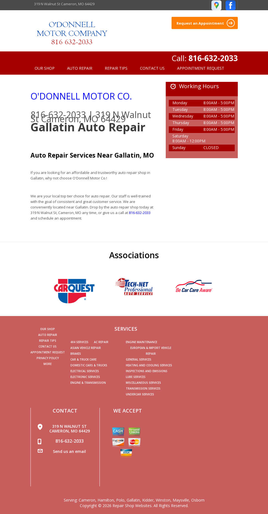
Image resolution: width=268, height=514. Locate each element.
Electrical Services (84, 371)
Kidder (148, 500)
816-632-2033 (213, 58)
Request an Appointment (206, 23)
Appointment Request (200, 68)
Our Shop (45, 68)
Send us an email (69, 451)
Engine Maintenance (141, 342)
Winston (163, 500)
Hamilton (106, 500)
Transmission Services (143, 388)
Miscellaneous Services (143, 383)
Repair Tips (116, 68)
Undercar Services (140, 394)
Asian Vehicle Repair (85, 348)
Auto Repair (79, 68)
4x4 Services (79, 342)
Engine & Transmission (88, 383)
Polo (120, 500)
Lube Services (136, 377)
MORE (48, 364)
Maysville (181, 500)
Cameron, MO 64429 (83, 119)
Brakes (75, 354)
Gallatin (133, 500)
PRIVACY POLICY (48, 358)
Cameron (87, 500)
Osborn (198, 500)
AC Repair (101, 342)
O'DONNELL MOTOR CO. (81, 96)
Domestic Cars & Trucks (88, 365)
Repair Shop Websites (132, 505)
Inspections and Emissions (146, 371)
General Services (138, 359)
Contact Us (152, 68)
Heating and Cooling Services (149, 365)
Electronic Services (85, 377)
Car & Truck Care (83, 359)
